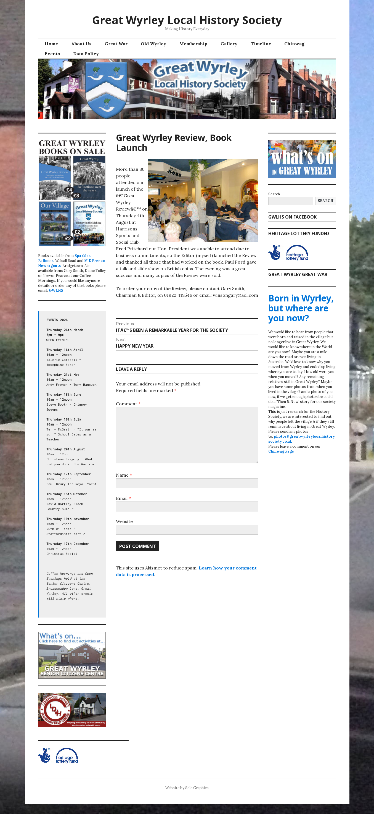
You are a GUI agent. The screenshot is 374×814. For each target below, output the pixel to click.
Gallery (229, 43)
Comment (128, 403)
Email (123, 498)
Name (124, 475)
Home (51, 43)
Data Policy (86, 53)
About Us (81, 43)
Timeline (261, 43)
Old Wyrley (153, 43)
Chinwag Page (281, 451)
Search (274, 194)
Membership (193, 43)
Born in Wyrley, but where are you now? (301, 308)
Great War (116, 43)
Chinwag (294, 43)
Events (52, 53)
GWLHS (56, 290)
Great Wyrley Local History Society (187, 19)
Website (124, 521)
